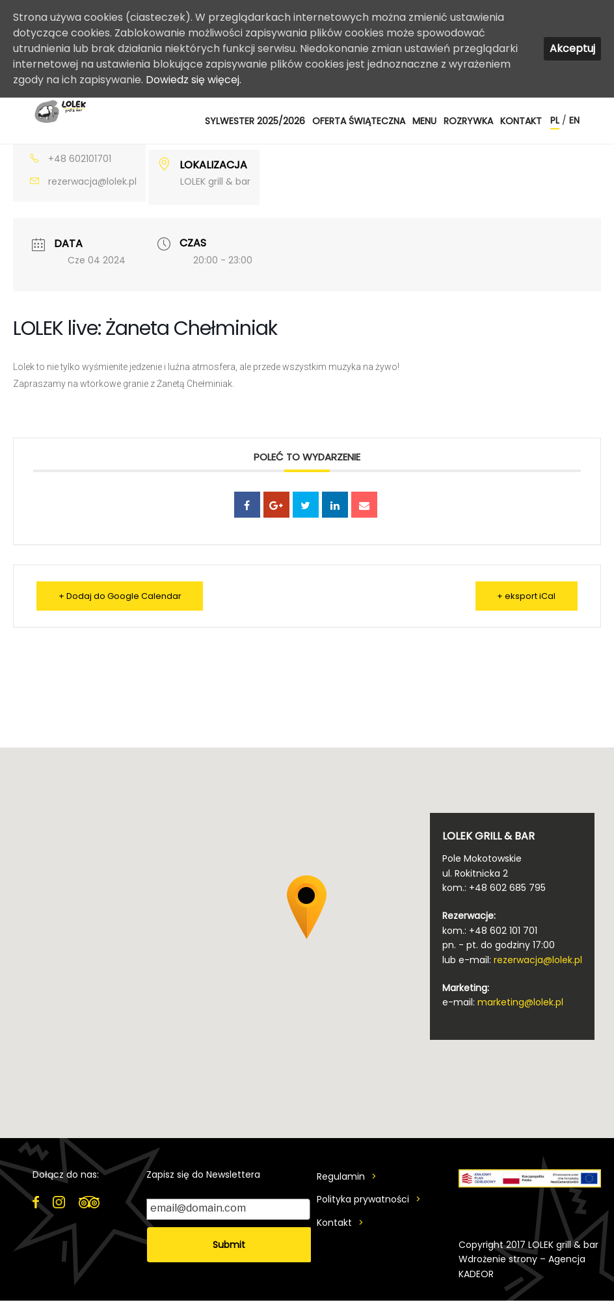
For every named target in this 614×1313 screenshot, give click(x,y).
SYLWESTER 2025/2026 (255, 120)
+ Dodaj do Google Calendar (120, 596)
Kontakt (521, 120)
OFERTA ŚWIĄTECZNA (358, 120)
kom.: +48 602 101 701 (489, 930)
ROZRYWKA (468, 120)
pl (554, 120)
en (574, 120)
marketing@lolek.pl (520, 1002)
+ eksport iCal (525, 596)
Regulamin (341, 1176)
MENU (424, 120)
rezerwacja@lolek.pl (92, 181)
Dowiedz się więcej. (193, 79)
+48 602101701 (79, 158)
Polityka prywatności (363, 1199)
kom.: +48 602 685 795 (494, 887)
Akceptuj (572, 48)
